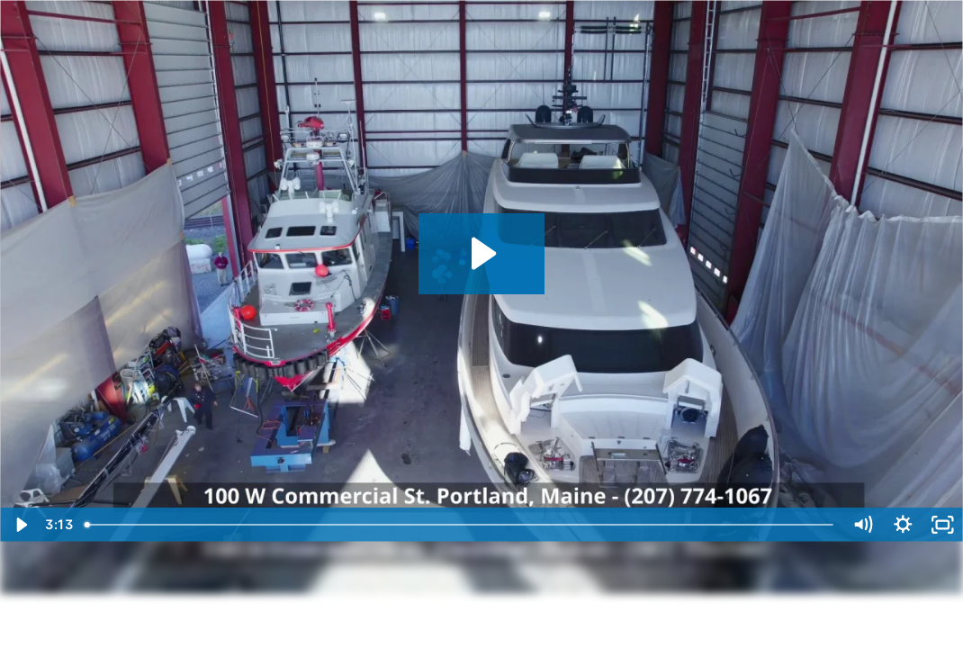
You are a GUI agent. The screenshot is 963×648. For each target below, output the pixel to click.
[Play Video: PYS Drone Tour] (481, 253)
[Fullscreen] (942, 525)
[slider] (459, 525)
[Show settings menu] (903, 525)
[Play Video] (20, 525)
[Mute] (862, 525)
